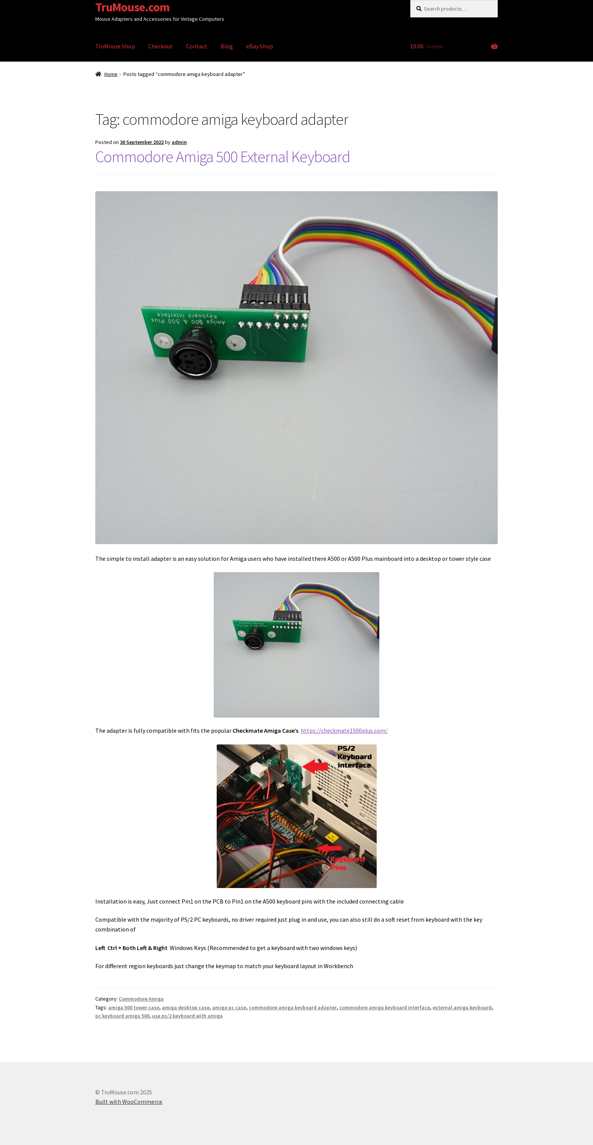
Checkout (160, 46)
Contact (196, 46)
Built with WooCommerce (128, 1101)
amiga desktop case (186, 1007)
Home (111, 74)
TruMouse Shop (115, 46)
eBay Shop (259, 46)
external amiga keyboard (462, 1007)
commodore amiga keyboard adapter (293, 1007)
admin (179, 142)
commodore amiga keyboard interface (384, 1007)
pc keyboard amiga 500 (122, 1015)
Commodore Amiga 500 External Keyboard (222, 156)
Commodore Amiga (141, 998)
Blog (226, 46)
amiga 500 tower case (133, 1007)
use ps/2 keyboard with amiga (187, 1015)
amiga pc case (229, 1007)
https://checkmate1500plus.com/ (344, 730)
